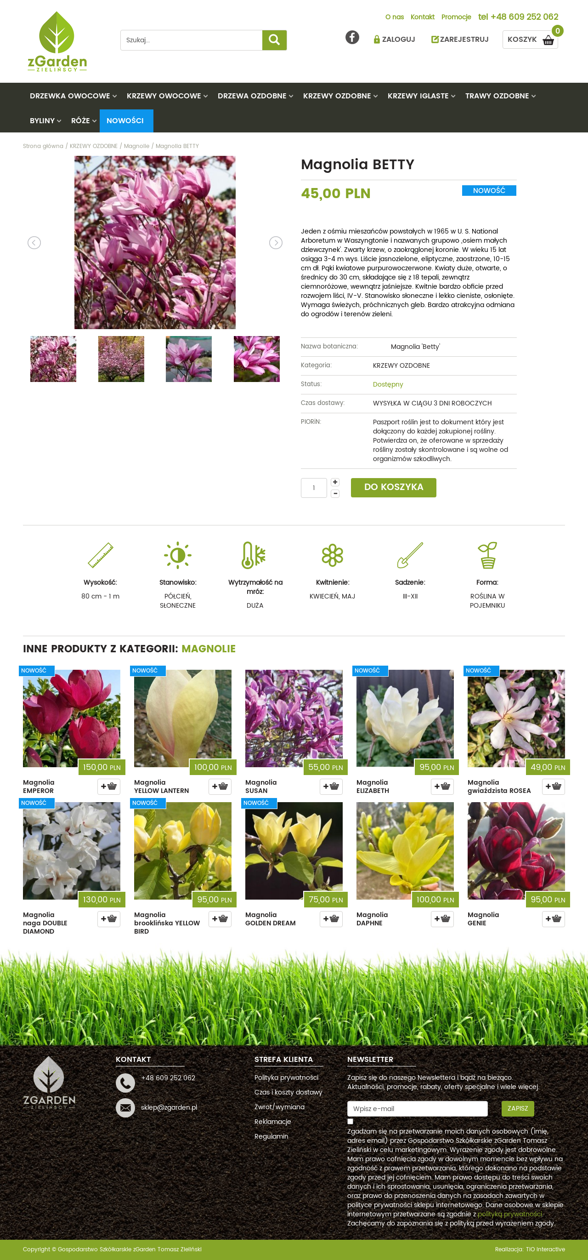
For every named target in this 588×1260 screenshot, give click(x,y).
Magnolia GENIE (483, 919)
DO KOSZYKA (394, 487)
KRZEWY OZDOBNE (337, 96)
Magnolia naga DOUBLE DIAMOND (45, 923)
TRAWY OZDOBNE (497, 96)
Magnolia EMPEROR (39, 786)
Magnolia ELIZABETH (372, 786)
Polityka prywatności (286, 1077)
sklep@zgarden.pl (169, 1107)
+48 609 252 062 (524, 18)
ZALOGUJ (398, 39)
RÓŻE (80, 121)
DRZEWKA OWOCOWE (70, 96)
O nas (394, 18)
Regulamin (271, 1136)
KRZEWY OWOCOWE (164, 96)
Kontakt (423, 18)
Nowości (125, 121)
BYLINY (42, 121)
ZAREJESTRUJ (464, 39)
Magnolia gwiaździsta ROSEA (499, 786)
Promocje (456, 18)
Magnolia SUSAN (261, 786)
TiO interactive (545, 1249)
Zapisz (518, 1108)
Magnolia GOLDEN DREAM (270, 919)
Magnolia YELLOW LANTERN (161, 786)
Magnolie (208, 649)
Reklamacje (272, 1122)
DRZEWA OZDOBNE (252, 96)
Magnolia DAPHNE (372, 919)
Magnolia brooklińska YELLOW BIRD (167, 923)
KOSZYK (533, 38)
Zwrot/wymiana (279, 1107)
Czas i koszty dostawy (288, 1092)
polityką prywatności (510, 1214)
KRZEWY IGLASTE (418, 96)
